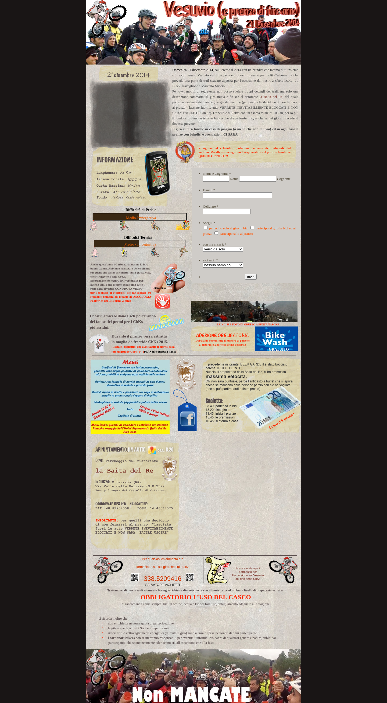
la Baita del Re (271, 97)
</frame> (240, 523)
